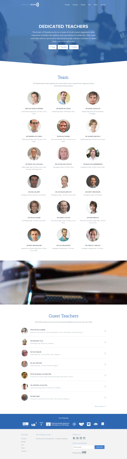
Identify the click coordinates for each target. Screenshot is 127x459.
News (95, 5)
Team (52, 47)
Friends (74, 47)
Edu (89, 5)
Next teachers (100, 406)
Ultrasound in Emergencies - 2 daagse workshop (52, 439)
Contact (103, 5)
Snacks (67, 5)
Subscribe (99, 447)
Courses (75, 5)
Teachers (63, 47)
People (83, 5)
